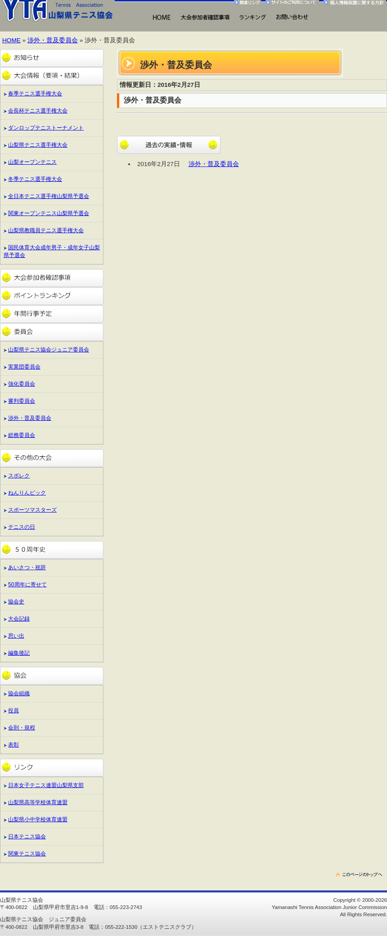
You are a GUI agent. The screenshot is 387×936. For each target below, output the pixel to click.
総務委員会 (21, 435)
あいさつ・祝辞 (27, 567)
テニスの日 (21, 527)
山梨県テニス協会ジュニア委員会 (48, 349)
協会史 (16, 601)
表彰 (13, 745)
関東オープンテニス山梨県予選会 (48, 213)
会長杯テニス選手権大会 (38, 111)
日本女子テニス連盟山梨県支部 (46, 785)
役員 (13, 710)
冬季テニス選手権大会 (35, 179)
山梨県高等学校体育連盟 (38, 802)
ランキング (252, 18)
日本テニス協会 (27, 836)
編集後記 (19, 653)
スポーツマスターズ (32, 510)
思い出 (16, 636)
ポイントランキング (52, 296)
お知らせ (52, 58)
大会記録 (19, 619)
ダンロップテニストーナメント (46, 128)
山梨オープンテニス (32, 162)
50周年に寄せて (27, 584)
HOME (161, 18)
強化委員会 (21, 384)
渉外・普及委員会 (52, 40)
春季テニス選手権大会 (35, 93)
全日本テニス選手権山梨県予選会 (48, 196)
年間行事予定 (52, 314)
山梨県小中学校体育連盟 (38, 819)
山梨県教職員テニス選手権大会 (46, 230)
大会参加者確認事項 (52, 278)
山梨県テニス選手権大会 (38, 145)
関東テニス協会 (27, 853)
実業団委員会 (24, 367)
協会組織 (19, 693)
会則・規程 (21, 727)
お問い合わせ (292, 18)
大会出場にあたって (205, 18)
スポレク (19, 475)
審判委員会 (21, 401)
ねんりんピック (27, 493)
